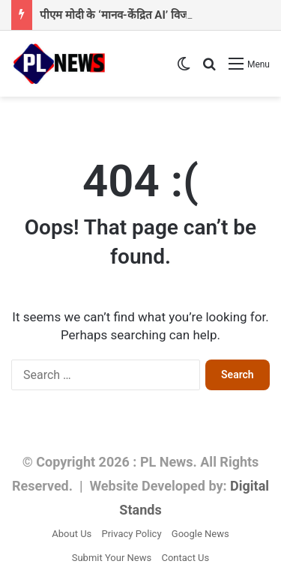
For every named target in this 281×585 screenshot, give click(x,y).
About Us (71, 533)
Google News (200, 533)
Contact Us (185, 557)
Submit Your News (111, 557)
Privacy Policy (132, 533)
